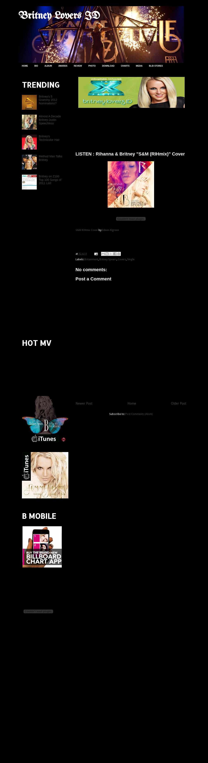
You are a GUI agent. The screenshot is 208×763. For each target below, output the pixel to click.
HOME (25, 66)
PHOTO (92, 66)
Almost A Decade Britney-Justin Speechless (50, 120)
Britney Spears (107, 259)
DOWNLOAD (108, 66)
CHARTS (125, 66)
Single (130, 259)
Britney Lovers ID (59, 16)
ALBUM (48, 66)
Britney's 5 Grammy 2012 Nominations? (48, 100)
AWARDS (62, 66)
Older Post (178, 403)
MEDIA (139, 66)
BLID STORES (156, 66)
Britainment (91, 259)
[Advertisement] (124, 128)
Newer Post (84, 403)
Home (131, 403)
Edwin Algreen (110, 230)
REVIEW (78, 66)
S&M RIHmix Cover (87, 230)
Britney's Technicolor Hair (49, 138)
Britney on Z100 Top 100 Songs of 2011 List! (50, 180)
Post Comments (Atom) (139, 414)
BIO (36, 66)
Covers (122, 259)
